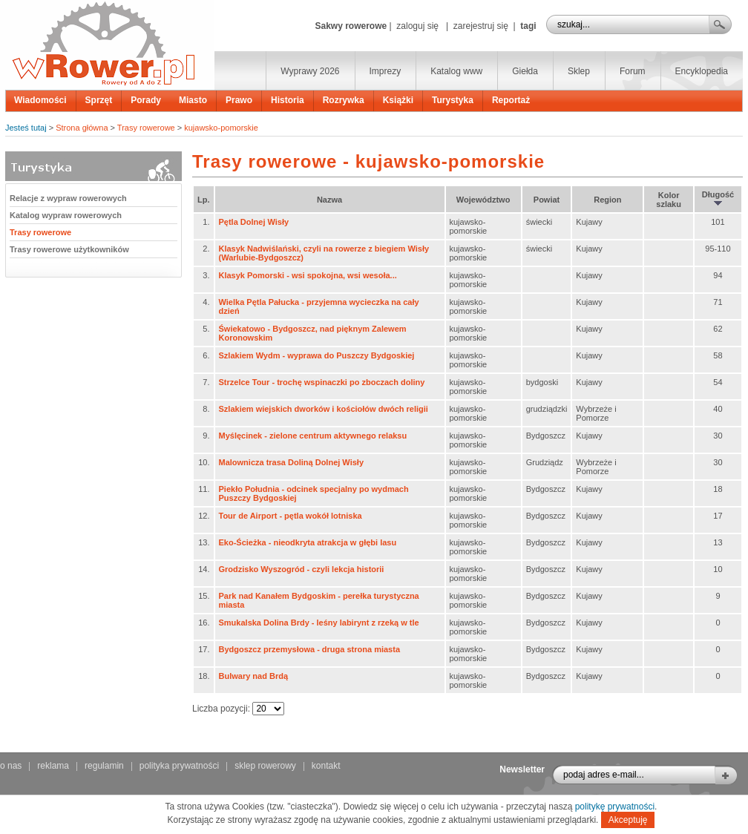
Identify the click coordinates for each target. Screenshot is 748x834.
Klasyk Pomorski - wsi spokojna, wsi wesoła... (308, 275)
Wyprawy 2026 (309, 71)
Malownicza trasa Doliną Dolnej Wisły (291, 462)
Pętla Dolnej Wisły (254, 221)
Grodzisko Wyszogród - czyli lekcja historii (301, 569)
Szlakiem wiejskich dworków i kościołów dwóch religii (323, 408)
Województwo (483, 199)
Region (607, 199)
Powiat (547, 199)
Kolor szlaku (668, 199)
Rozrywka (343, 100)
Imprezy (385, 71)
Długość (718, 198)
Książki (398, 100)
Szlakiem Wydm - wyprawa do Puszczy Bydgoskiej (317, 355)
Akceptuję (628, 820)
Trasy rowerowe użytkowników (69, 249)
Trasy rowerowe (146, 127)
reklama (53, 766)
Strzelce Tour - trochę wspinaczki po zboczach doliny (322, 382)
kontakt (326, 766)
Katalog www (456, 71)
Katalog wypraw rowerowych (66, 215)
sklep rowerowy (265, 766)
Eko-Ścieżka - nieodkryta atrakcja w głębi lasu (308, 542)
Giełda (525, 71)
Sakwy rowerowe (351, 26)
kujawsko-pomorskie (221, 127)
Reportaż (511, 100)
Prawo (239, 100)
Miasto (193, 100)
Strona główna (82, 127)
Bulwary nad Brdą (254, 676)
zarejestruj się (480, 26)
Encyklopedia (701, 71)
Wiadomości (40, 100)
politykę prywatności (614, 806)
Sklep (579, 71)
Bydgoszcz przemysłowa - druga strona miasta (310, 649)
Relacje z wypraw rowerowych (68, 198)
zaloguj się (417, 26)
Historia (287, 100)
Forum (633, 71)
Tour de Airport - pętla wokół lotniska (290, 515)
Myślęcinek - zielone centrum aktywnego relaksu (313, 435)
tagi (528, 26)
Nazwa (329, 199)
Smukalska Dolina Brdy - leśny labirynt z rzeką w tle (319, 622)
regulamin (104, 766)
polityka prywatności (179, 766)
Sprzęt (99, 100)
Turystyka (452, 100)
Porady (146, 100)
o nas (11, 766)
